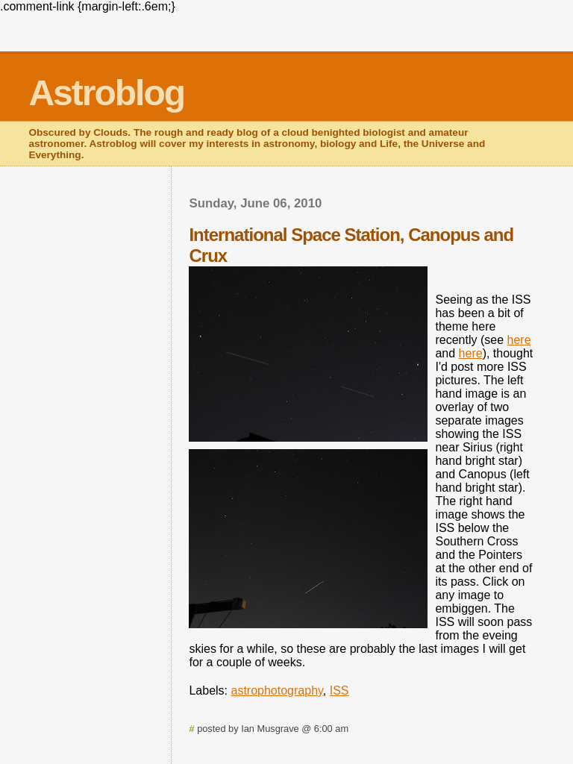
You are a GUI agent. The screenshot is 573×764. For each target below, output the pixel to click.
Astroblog (106, 93)
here (519, 340)
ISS (339, 690)
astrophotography (277, 690)
